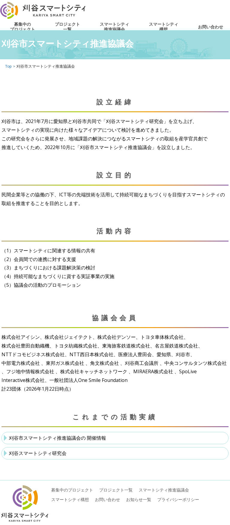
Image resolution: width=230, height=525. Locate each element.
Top (8, 66)
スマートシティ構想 (163, 26)
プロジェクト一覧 (67, 26)
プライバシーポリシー (178, 499)
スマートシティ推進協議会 (114, 26)
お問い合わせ (210, 27)
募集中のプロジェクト (22, 26)
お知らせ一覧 (138, 499)
